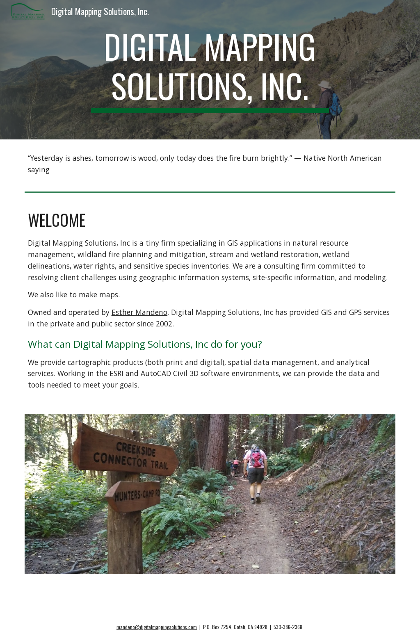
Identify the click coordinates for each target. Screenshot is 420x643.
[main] (210, 69)
